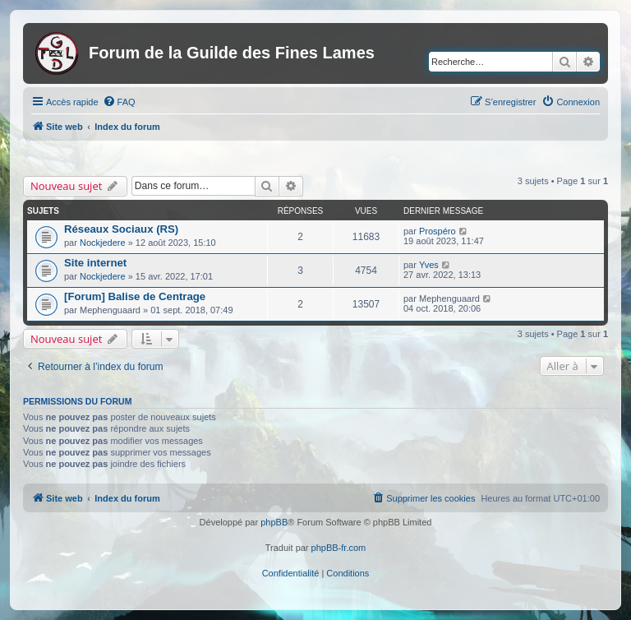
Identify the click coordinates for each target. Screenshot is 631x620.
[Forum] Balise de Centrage (134, 296)
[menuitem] (119, 102)
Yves (429, 265)
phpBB (274, 522)
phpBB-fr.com (338, 548)
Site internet (95, 263)
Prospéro (437, 231)
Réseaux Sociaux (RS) (121, 229)
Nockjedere (103, 243)
